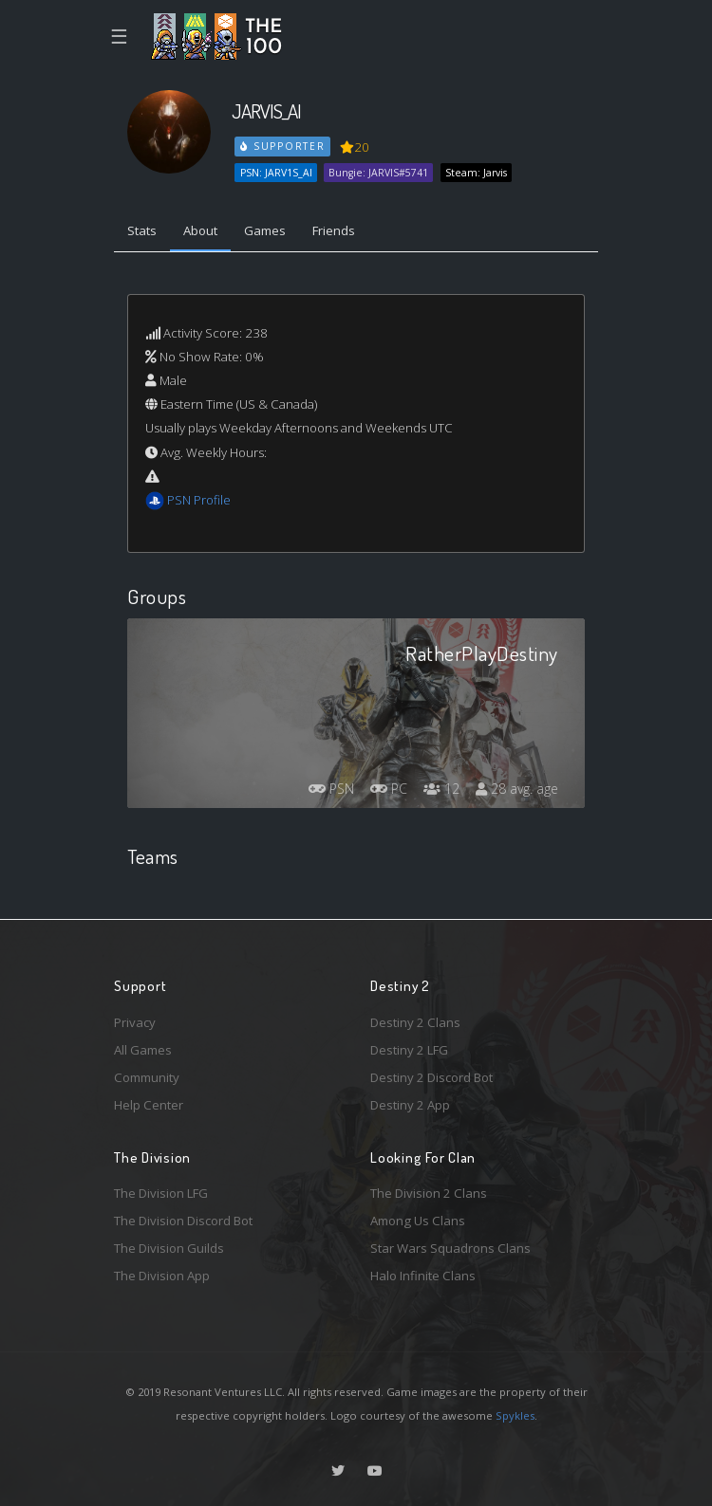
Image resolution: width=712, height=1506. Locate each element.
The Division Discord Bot (183, 1220)
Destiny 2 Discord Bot (431, 1077)
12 (441, 789)
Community (146, 1077)
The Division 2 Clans (428, 1193)
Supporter (283, 146)
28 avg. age (517, 789)
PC (388, 789)
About (200, 230)
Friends (333, 230)
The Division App (162, 1275)
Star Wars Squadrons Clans (450, 1248)
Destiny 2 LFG (409, 1049)
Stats (142, 230)
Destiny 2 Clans (415, 1022)
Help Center (148, 1104)
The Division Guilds (169, 1248)
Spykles (515, 1415)
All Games (143, 1049)
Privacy (135, 1022)
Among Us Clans (417, 1220)
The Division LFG (161, 1193)
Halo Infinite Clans (423, 1275)
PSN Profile (199, 499)
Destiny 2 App (410, 1104)
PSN (331, 789)
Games (265, 230)
